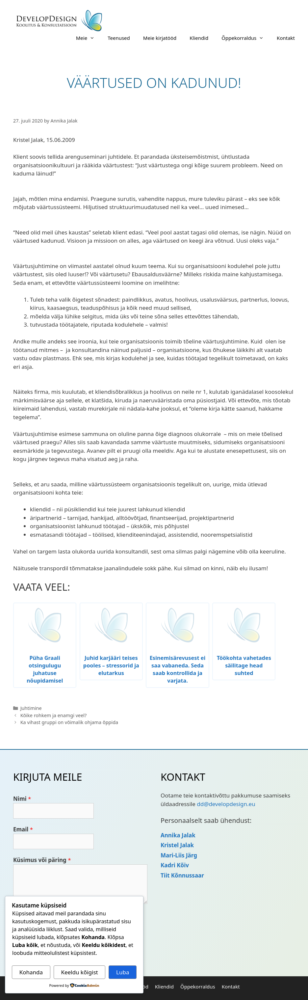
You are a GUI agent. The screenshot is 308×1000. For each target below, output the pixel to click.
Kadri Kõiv (175, 865)
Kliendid (199, 38)
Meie (88, 38)
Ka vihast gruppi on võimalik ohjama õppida (69, 722)
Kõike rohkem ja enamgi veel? (53, 715)
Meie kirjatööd (159, 38)
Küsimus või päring (42, 860)
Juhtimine (31, 708)
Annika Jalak (178, 835)
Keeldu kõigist (79, 972)
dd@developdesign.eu (226, 804)
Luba (122, 972)
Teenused (119, 38)
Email (23, 829)
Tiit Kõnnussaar (182, 875)
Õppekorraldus (245, 38)
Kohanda (31, 972)
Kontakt (286, 38)
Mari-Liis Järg (179, 855)
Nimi (22, 798)
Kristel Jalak (177, 845)
